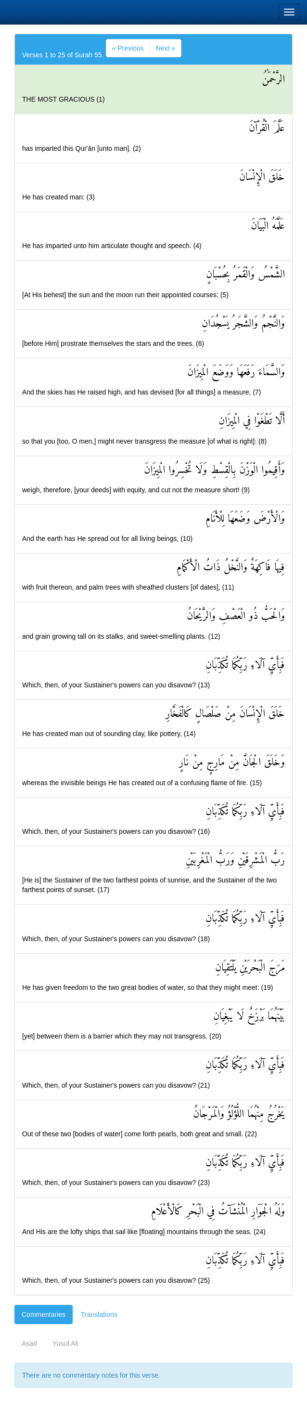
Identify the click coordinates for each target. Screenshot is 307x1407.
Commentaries (43, 1314)
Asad (29, 1343)
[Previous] (128, 48)
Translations (99, 1314)
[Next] (165, 48)
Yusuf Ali (65, 1343)
